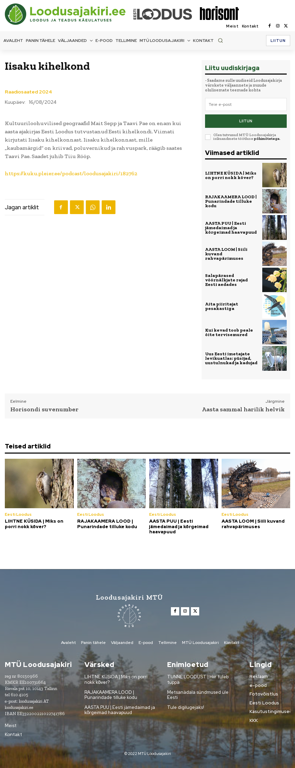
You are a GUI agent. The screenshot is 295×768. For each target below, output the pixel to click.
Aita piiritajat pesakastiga (221, 306)
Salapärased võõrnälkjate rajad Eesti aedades (226, 279)
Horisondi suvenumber (44, 409)
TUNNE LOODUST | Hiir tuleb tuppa (197, 679)
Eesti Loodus (18, 514)
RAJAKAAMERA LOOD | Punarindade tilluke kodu (231, 201)
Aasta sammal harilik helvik (243, 409)
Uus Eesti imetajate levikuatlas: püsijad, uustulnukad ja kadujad (231, 358)
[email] (246, 104)
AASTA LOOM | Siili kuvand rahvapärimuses (253, 523)
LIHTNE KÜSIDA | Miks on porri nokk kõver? (230, 175)
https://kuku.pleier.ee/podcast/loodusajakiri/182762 (71, 173)
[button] (220, 40)
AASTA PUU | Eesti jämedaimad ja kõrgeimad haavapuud (231, 227)
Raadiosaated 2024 (28, 91)
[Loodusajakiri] (68, 14)
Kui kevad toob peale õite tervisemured (229, 332)
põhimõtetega (266, 138)
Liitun (245, 121)
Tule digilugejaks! (185, 707)
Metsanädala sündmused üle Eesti (197, 694)
